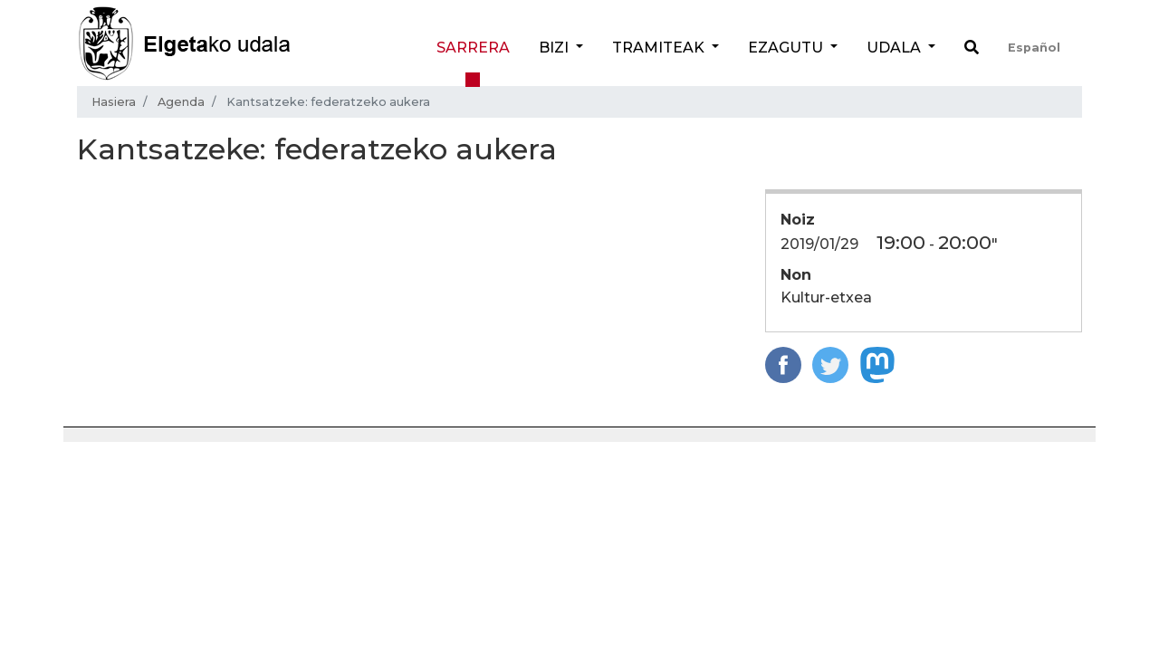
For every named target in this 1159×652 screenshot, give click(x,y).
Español (1034, 47)
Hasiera (113, 102)
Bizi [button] (555, 47)
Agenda (181, 102)
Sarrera (473, 47)
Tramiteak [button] (660, 47)
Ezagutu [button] (787, 47)
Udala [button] (895, 47)
